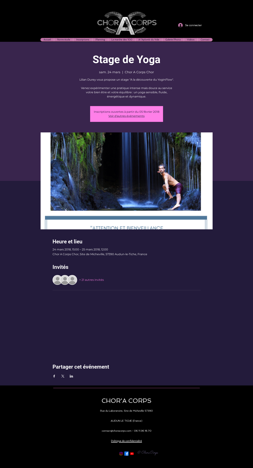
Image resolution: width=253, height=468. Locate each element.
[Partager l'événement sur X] (62, 376)
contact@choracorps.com (116, 430)
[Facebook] (126, 453)
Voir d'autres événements (126, 116)
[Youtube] (132, 453)
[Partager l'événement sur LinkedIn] (71, 376)
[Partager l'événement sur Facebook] (54, 376)
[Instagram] (121, 453)
